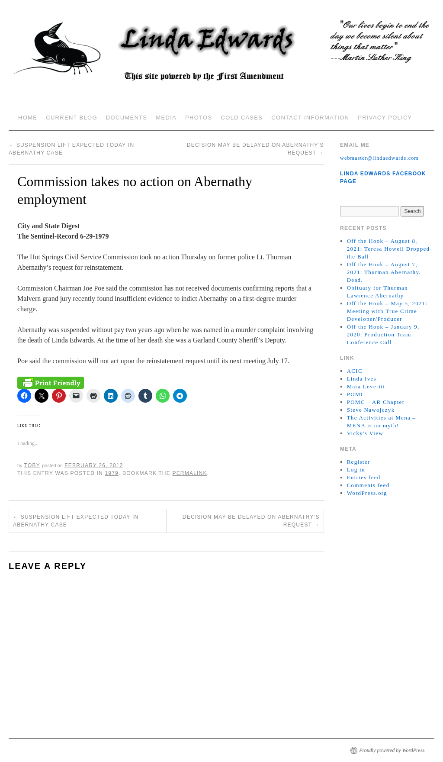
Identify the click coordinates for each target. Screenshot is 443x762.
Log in (356, 469)
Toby (32, 465)
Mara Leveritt (366, 386)
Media (166, 117)
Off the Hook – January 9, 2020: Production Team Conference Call (383, 334)
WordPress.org (367, 493)
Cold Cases (242, 117)
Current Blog (71, 117)
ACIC (355, 371)
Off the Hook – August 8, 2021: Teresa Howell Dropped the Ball (388, 249)
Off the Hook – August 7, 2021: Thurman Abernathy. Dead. (384, 272)
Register (358, 461)
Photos (198, 117)
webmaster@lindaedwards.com (379, 158)
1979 (112, 473)
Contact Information (310, 117)
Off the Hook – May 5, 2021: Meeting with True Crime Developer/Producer (387, 311)
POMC (356, 394)
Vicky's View (365, 433)
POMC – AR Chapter (376, 402)
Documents (126, 117)
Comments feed (368, 485)
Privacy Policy (385, 117)
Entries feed (364, 477)
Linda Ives (361, 378)
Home (27, 117)
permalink (189, 473)
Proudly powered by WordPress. (392, 750)
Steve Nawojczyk (371, 410)
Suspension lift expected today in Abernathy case (75, 521)
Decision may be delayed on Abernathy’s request (251, 521)
